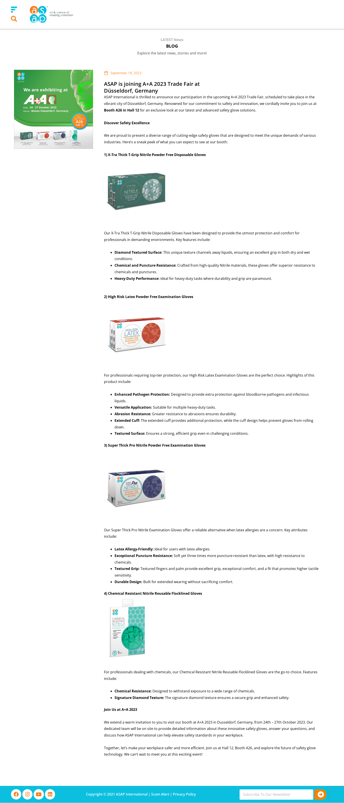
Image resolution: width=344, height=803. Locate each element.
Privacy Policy (184, 794)
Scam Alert (160, 794)
